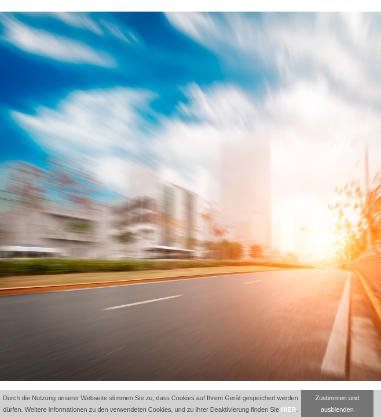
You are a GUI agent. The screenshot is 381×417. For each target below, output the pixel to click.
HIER (288, 409)
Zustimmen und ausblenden (337, 403)
